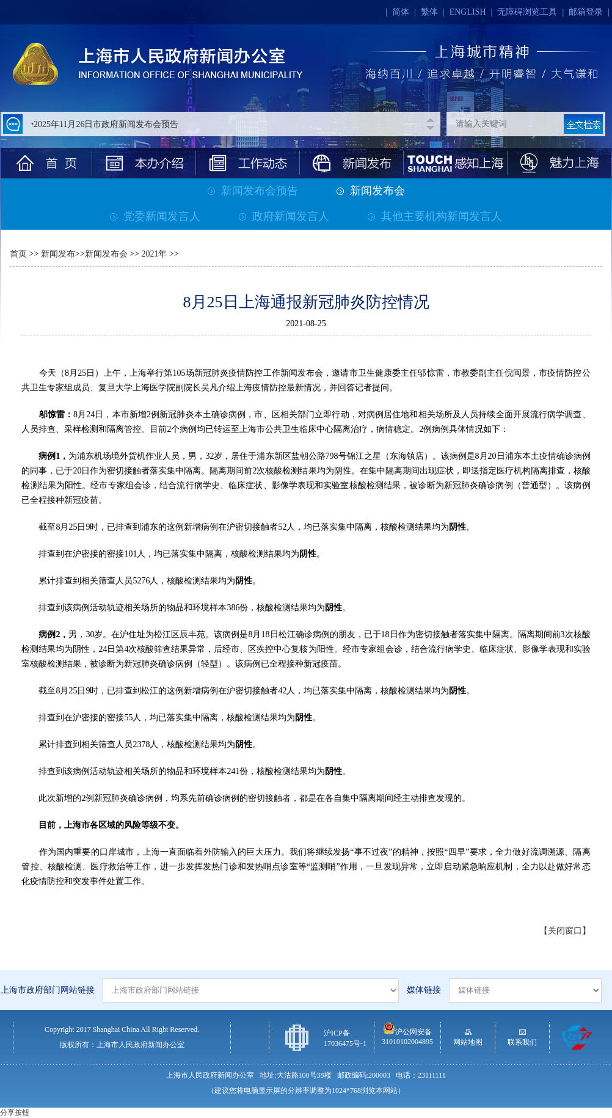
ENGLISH (468, 11)
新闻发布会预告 (253, 191)
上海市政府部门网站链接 (48, 990)
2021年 (153, 253)
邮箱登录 (586, 11)
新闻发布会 (371, 191)
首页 (18, 253)
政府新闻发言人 (284, 216)
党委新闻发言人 (155, 216)
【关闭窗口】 (565, 930)
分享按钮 (14, 1112)
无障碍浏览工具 (527, 11)
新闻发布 (58, 253)
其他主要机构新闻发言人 (435, 216)
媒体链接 (424, 990)
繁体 (429, 11)
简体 (400, 11)
